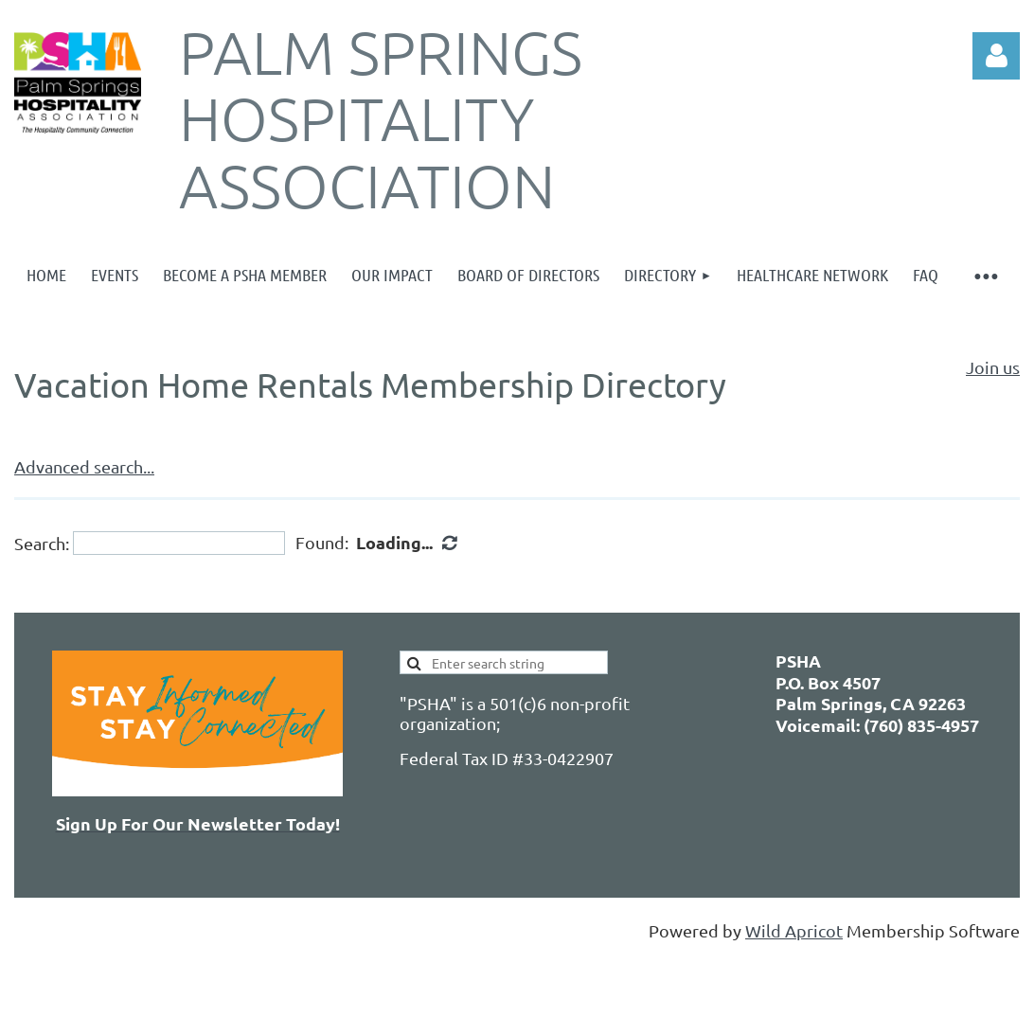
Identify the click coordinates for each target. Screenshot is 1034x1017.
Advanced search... (84, 466)
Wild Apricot (794, 930)
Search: (41, 543)
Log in (996, 56)
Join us (993, 367)
